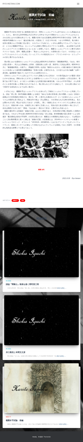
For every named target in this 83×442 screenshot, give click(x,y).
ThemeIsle (47, 437)
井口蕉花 (8, 281)
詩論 (23, 200)
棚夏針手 (15, 200)
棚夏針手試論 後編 (14, 420)
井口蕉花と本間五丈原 (15, 352)
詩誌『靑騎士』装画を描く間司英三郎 (22, 284)
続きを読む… (61, 288)
